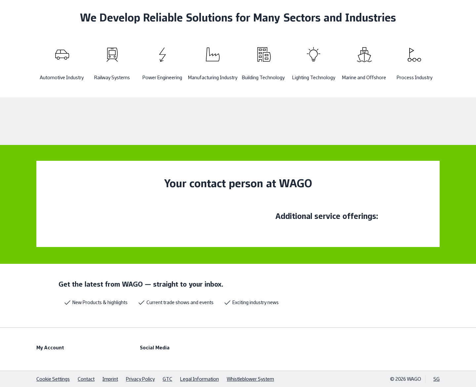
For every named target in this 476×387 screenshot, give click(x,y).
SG (436, 379)
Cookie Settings (53, 379)
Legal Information (199, 379)
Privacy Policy (140, 379)
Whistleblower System (250, 379)
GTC (167, 379)
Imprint (110, 379)
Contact (86, 379)
